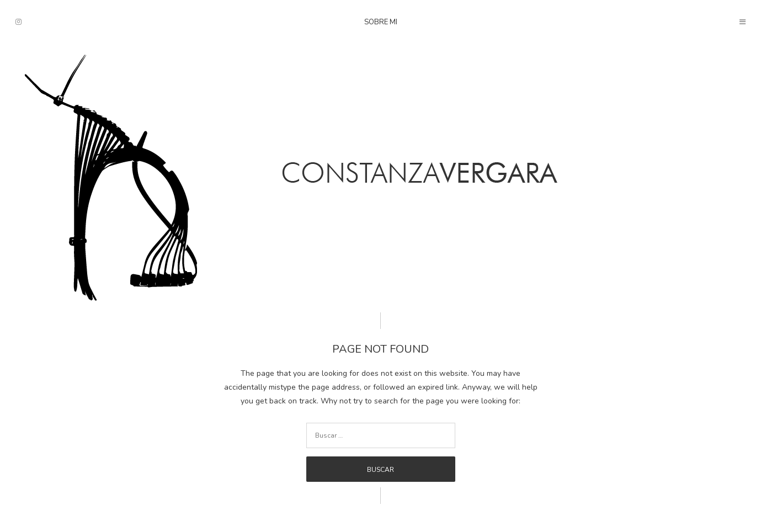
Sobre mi (380, 22)
